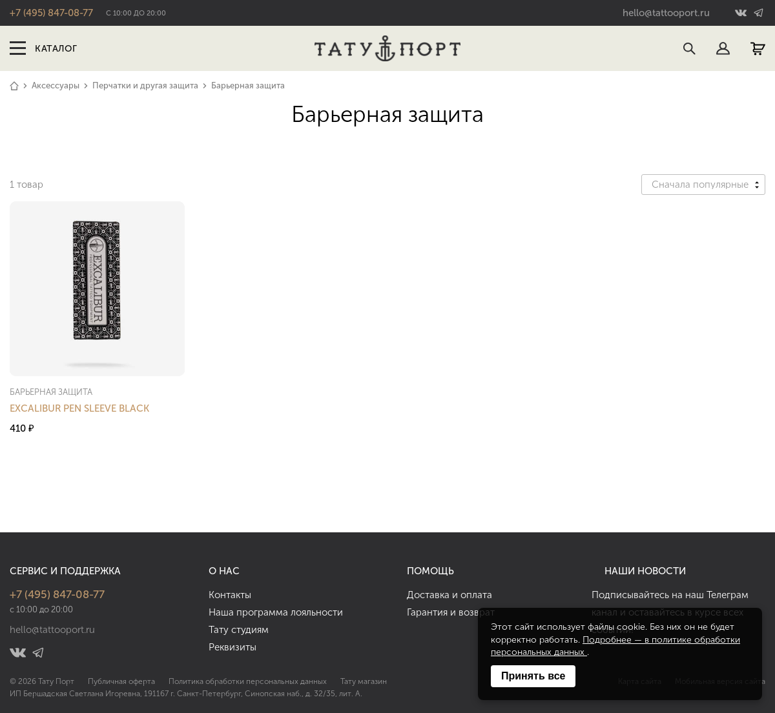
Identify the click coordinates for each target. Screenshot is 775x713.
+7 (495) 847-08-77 (51, 13)
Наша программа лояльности (276, 612)
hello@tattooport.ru (666, 13)
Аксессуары (55, 85)
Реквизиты (232, 647)
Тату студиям (239, 630)
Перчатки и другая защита (145, 85)
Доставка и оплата (449, 595)
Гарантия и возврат (451, 612)
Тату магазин (363, 681)
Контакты (230, 595)
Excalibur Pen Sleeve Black (79, 408)
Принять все (533, 675)
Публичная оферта (121, 681)
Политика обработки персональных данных (248, 681)
